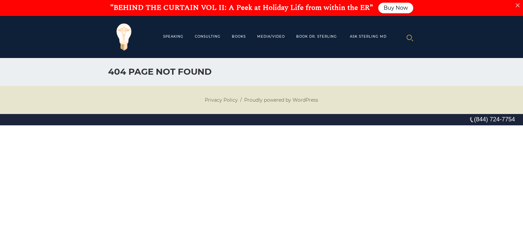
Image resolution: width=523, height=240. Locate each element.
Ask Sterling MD (368, 36)
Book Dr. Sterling (316, 36)
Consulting (207, 36)
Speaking (173, 36)
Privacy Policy (221, 100)
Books (239, 36)
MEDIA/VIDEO (271, 36)
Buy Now (396, 8)
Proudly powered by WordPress (281, 100)
